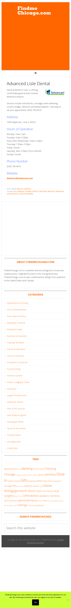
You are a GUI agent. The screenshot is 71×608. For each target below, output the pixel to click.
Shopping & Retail (15, 421)
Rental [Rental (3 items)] (6, 505)
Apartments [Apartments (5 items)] (11, 468)
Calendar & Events (15, 342)
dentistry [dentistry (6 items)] (50, 474)
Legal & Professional (16, 395)
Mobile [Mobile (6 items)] (47, 486)
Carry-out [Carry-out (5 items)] (38, 468)
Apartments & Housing (17, 303)
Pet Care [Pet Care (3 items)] (40, 501)
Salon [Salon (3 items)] (15, 505)
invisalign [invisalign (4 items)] (8, 486)
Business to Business (17, 336)
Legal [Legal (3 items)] (41, 486)
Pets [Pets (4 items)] (45, 500)
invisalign (60, 191)
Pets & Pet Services (16, 408)
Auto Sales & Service (16, 316)
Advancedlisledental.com (20, 178)
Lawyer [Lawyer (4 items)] (36, 486)
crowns (28, 191)
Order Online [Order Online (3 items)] (18, 496)
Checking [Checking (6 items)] (50, 469)
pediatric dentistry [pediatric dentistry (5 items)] (50, 496)
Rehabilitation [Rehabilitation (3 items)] (59, 501)
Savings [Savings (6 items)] (22, 505)
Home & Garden (14, 375)
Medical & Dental (24, 189)
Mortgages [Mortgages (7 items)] (11, 491)
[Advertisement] (24, 43)
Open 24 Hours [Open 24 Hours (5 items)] (44, 491)
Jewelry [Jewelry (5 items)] (28, 486)
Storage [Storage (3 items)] (34, 505)
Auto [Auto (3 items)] (19, 469)
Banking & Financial (16, 322)
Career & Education (16, 349)
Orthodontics (13, 194)
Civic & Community (15, 355)
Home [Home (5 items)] (38, 480)
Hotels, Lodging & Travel (18, 382)
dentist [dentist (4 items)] (41, 474)
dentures (43, 191)
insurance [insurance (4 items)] (56, 481)
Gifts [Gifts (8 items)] (24, 480)
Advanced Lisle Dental (28, 83)
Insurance (11, 388)
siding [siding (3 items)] (29, 505)
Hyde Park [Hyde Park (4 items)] (47, 481)
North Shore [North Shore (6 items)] (27, 491)
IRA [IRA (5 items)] (14, 486)
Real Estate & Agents (16, 415)
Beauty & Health (14, 329)
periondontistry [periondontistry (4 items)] (11, 500)
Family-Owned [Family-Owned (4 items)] (14, 481)
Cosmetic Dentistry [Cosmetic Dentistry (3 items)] (26, 475)
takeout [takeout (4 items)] (40, 505)
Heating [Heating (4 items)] (31, 481)
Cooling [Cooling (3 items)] (18, 475)
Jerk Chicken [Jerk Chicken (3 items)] (20, 486)
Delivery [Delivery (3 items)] (35, 475)
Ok (35, 602)
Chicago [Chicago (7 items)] (9, 474)
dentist (35, 191)
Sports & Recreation (16, 428)
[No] (67, 600)
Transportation (14, 435)
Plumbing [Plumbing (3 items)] (51, 501)
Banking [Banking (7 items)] (27, 468)
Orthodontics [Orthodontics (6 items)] (31, 496)
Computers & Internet (17, 362)
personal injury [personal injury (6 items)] (27, 500)
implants (51, 191)
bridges (21, 191)
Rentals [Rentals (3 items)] (11, 505)
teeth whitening (26, 194)
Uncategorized (14, 441)
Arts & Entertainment (16, 309)
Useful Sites (12, 448)
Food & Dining (13, 369)
